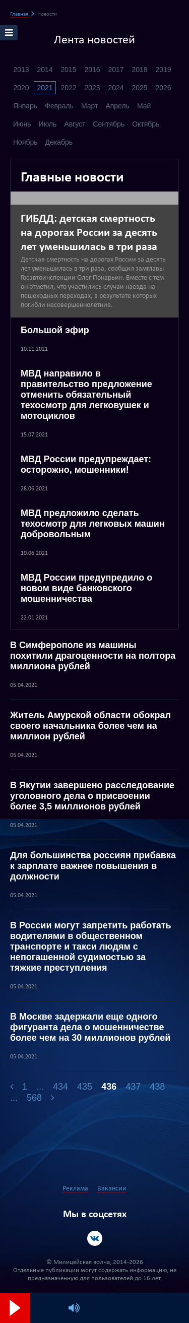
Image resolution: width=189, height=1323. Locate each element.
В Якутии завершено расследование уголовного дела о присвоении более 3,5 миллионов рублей (92, 795)
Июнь (22, 124)
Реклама (75, 1188)
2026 (163, 88)
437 (133, 1087)
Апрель (117, 106)
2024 (115, 88)
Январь (25, 106)
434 (60, 1087)
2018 (139, 70)
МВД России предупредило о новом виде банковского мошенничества (86, 588)
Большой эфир (55, 330)
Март (89, 106)
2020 (21, 88)
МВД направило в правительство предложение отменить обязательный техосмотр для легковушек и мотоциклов (86, 394)
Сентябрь (108, 124)
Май (144, 106)
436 (108, 1087)
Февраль (59, 106)
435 (84, 1087)
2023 (92, 88)
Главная (19, 14)
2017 (115, 70)
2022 (68, 88)
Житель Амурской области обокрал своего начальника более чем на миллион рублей (90, 725)
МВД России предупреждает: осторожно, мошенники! (86, 464)
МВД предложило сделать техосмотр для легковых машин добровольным (93, 523)
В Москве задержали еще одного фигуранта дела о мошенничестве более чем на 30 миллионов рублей (90, 1027)
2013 (21, 70)
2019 (163, 70)
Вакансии (112, 1188)
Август (74, 124)
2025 (139, 88)
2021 (44, 88)
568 (34, 1098)
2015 (68, 70)
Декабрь (59, 142)
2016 (92, 70)
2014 (44, 70)
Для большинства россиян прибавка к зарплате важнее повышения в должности (93, 865)
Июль (48, 124)
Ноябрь (25, 142)
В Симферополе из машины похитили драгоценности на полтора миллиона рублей (92, 655)
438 (157, 1087)
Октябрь (145, 124)
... (40, 1087)
